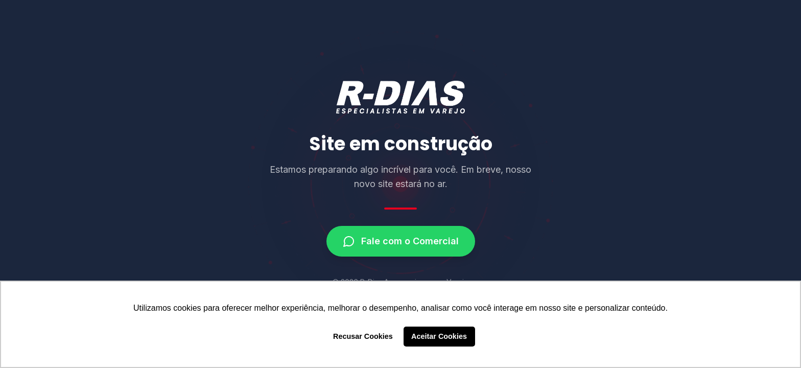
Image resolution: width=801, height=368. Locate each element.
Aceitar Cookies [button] (439, 336)
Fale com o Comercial (401, 241)
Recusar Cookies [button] (363, 336)
